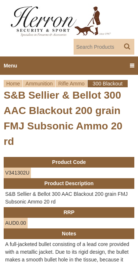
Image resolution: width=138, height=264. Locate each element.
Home (13, 84)
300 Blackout (108, 84)
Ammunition (39, 84)
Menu (10, 66)
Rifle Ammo (71, 84)
